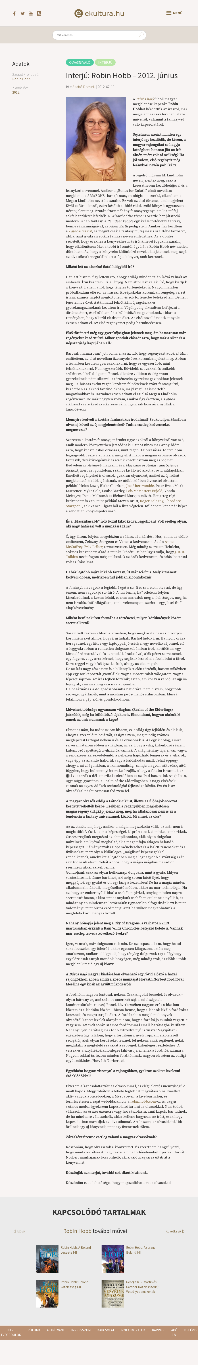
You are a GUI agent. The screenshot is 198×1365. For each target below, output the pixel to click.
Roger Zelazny (151, 501)
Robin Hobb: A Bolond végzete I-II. (63, 1250)
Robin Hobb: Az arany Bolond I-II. (128, 1250)
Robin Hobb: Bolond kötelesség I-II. (62, 1284)
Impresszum (81, 1330)
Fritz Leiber (93, 547)
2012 (15, 92)
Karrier (158, 1330)
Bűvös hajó (145, 99)
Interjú (105, 62)
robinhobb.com (143, 1101)
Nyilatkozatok (133, 1330)
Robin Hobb (21, 79)
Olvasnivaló (79, 62)
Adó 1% (174, 1332)
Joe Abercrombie (140, 486)
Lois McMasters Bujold (144, 491)
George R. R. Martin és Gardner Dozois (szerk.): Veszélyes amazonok (130, 1287)
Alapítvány (56, 1330)
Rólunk (34, 1330)
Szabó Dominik (84, 86)
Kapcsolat (106, 1330)
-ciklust (80, 231)
